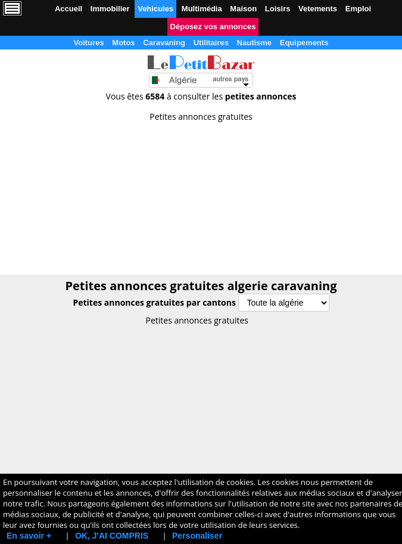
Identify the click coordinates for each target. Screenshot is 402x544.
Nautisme (254, 42)
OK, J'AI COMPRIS (111, 535)
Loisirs (278, 8)
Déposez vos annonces (213, 26)
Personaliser (197, 535)
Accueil (68, 8)
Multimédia (202, 8)
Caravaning (164, 42)
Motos (123, 42)
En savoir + (29, 535)
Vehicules (155, 8)
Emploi (358, 8)
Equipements (304, 42)
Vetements (317, 8)
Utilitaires (211, 42)
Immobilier (110, 8)
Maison (243, 8)
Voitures (89, 42)
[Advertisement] (201, 194)
